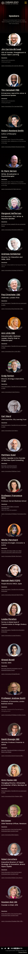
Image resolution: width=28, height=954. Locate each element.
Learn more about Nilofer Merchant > (11, 556)
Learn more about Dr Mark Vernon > (11, 189)
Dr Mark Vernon (9, 171)
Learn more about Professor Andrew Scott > (13, 715)
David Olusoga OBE (10, 739)
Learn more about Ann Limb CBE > (11, 351)
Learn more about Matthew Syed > (11, 471)
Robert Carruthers (9, 859)
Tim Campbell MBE (10, 90)
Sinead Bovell (8, 660)
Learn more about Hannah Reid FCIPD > (12, 594)
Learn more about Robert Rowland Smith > (13, 146)
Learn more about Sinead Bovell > (10, 674)
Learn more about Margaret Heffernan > (12, 229)
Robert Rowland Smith (12, 131)
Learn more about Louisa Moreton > (11, 635)
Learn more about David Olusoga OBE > (12, 755)
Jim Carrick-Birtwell (11, 49)
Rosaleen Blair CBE (9, 902)
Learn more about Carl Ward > (9, 430)
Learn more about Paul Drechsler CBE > (12, 308)
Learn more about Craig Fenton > (10, 392)
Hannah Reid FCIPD (10, 581)
